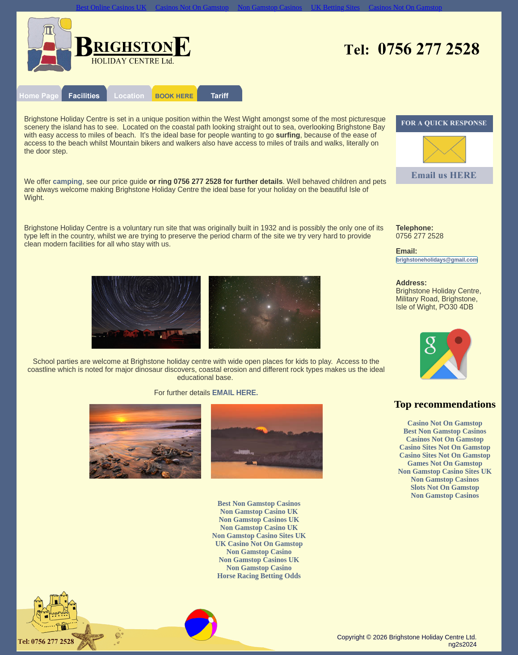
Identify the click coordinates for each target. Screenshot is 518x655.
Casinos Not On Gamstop (192, 7)
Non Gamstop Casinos (270, 7)
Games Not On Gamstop (445, 463)
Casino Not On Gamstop (445, 423)
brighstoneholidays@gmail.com (437, 260)
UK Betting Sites (335, 7)
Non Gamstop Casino (259, 551)
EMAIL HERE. (235, 392)
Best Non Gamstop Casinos (445, 431)
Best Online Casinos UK (111, 7)
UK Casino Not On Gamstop (259, 543)
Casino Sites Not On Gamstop (445, 447)
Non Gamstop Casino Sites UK (445, 471)
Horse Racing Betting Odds (259, 576)
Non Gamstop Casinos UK (259, 519)
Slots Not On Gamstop (445, 487)
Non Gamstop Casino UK (259, 511)
